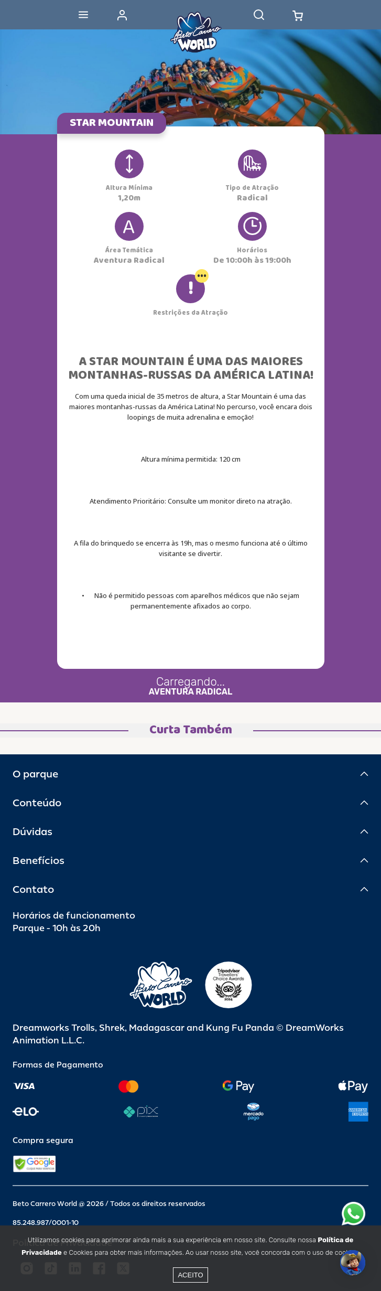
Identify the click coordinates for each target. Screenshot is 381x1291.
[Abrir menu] (83, 14)
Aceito (190, 1275)
